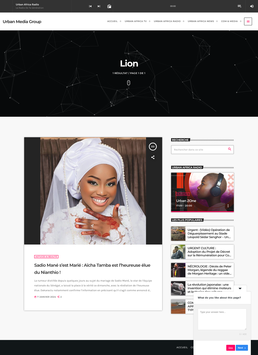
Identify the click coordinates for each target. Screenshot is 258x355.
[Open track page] (109, 6)
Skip (230, 347)
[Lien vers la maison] (22, 21)
